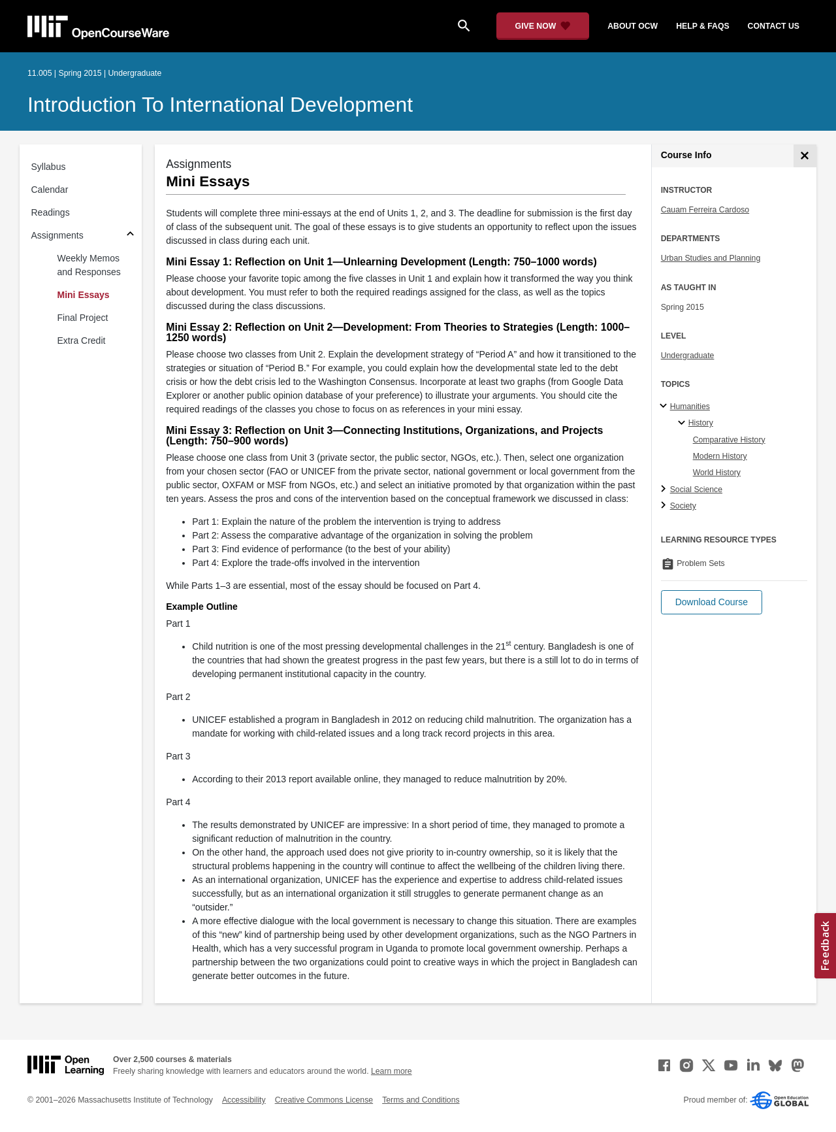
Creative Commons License (324, 1100)
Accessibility (244, 1100)
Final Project (82, 317)
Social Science (696, 489)
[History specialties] (683, 423)
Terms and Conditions (420, 1100)
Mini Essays (83, 295)
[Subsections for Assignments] (130, 235)
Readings (50, 212)
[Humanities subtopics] (665, 406)
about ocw (632, 26)
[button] (711, 602)
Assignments (57, 235)
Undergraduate (688, 355)
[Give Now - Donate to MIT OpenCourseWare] (543, 26)
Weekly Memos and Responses (89, 265)
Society (683, 505)
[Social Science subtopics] (665, 489)
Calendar (50, 189)
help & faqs (702, 26)
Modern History (720, 456)
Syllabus (48, 166)
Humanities (690, 406)
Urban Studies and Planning (711, 258)
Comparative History (729, 439)
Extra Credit (81, 340)
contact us (773, 26)
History (700, 422)
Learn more (391, 1071)
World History (717, 472)
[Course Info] (805, 155)
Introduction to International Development (220, 104)
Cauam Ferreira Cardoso (705, 209)
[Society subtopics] (665, 505)
